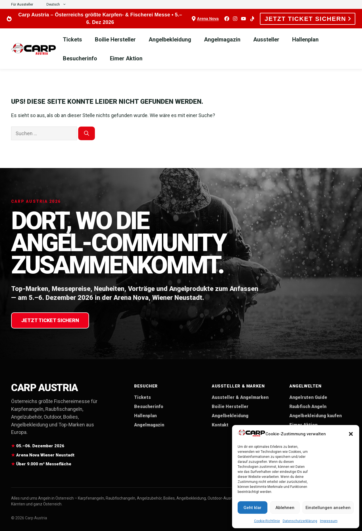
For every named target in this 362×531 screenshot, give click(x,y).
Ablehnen (284, 507)
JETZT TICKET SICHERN (308, 18)
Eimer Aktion (126, 58)
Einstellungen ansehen (328, 507)
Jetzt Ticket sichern (50, 320)
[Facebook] (226, 18)
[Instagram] (235, 18)
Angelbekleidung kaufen (315, 415)
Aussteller (266, 39)
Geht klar (252, 507)
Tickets (72, 39)
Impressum (329, 521)
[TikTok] (251, 18)
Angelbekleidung (170, 39)
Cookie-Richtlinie (267, 521)
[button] (351, 434)
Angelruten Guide (308, 397)
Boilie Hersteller (115, 39)
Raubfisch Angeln (307, 406)
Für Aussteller (22, 4)
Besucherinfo (80, 58)
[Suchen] (86, 133)
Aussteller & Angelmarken (240, 397)
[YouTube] (243, 18)
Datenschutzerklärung (300, 521)
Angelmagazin (222, 39)
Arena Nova (208, 18)
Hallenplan (305, 39)
